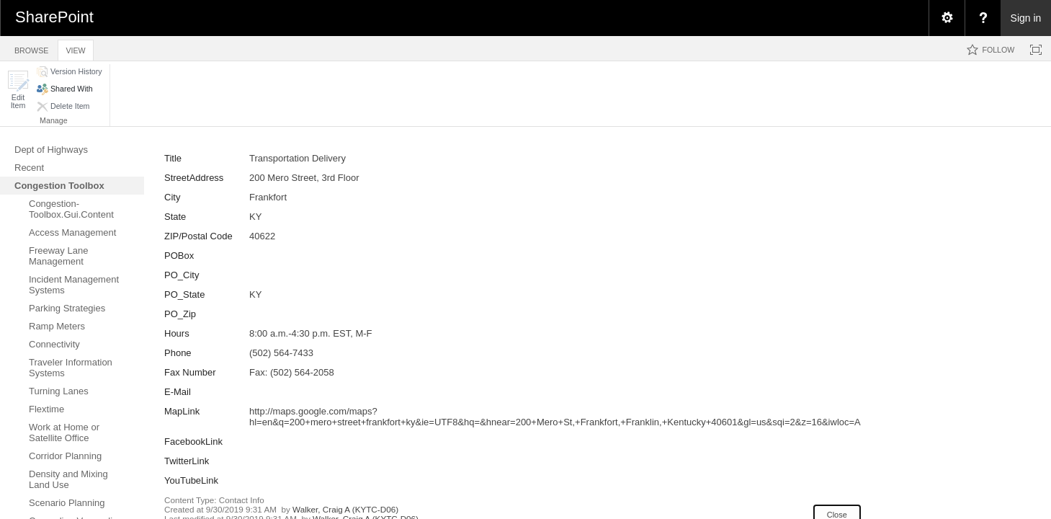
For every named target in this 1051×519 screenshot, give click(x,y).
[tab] (31, 48)
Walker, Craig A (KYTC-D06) (345, 509)
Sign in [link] (1026, 18)
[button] (18, 90)
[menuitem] (947, 18)
